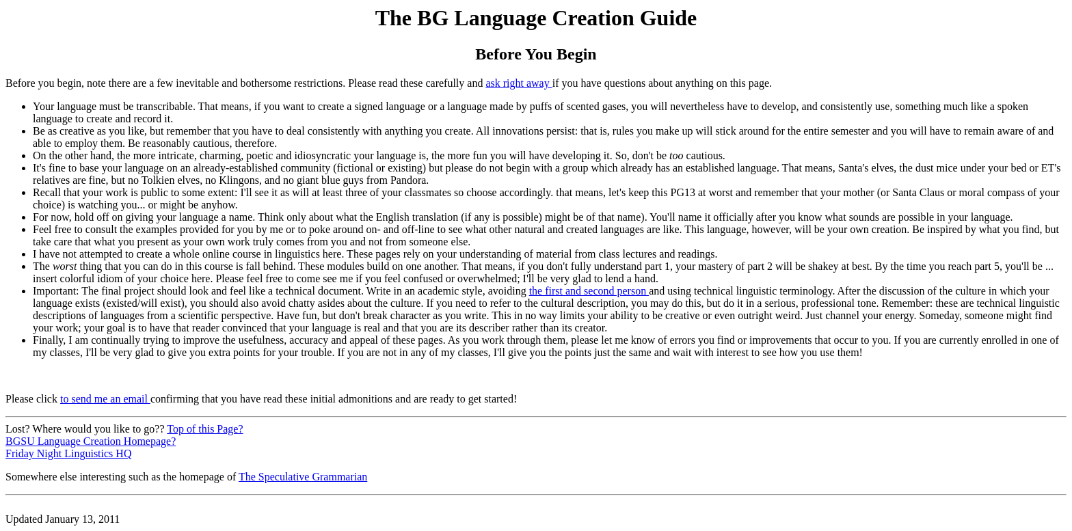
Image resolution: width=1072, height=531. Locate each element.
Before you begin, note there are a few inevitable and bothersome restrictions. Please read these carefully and (245, 83)
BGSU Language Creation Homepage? (90, 441)
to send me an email (105, 399)
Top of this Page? (205, 429)
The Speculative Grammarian (303, 476)
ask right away (518, 83)
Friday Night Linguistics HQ (68, 453)
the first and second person (589, 291)
